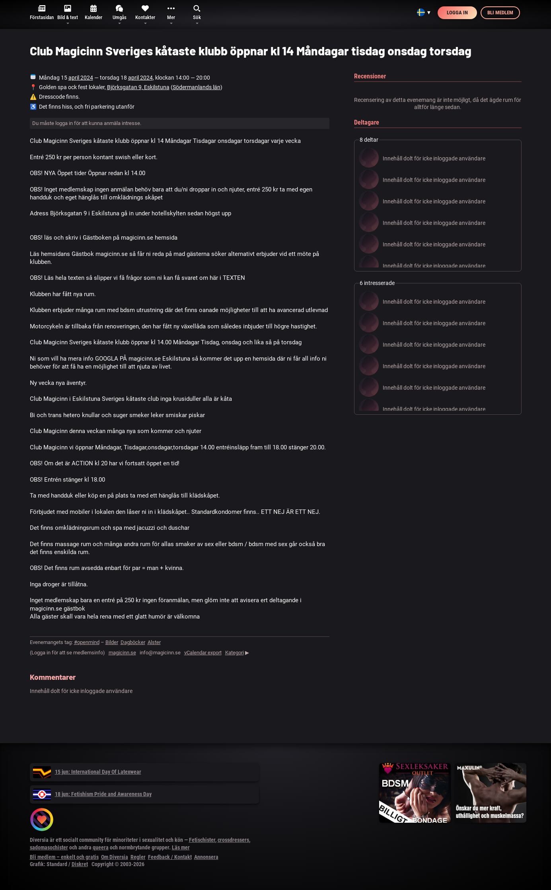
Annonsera (206, 857)
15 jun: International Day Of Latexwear (87, 772)
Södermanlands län (196, 87)
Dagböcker (133, 642)
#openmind (86, 642)
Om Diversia (114, 857)
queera (101, 847)
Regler (138, 857)
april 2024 (80, 77)
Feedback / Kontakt (170, 857)
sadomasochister (49, 847)
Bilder (111, 642)
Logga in (457, 13)
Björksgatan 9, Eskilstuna (138, 87)
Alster (154, 642)
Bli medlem (500, 13)
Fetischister (202, 840)
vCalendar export (203, 653)
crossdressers (233, 840)
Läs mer (181, 847)
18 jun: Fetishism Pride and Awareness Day (92, 794)
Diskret (80, 864)
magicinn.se (122, 653)
